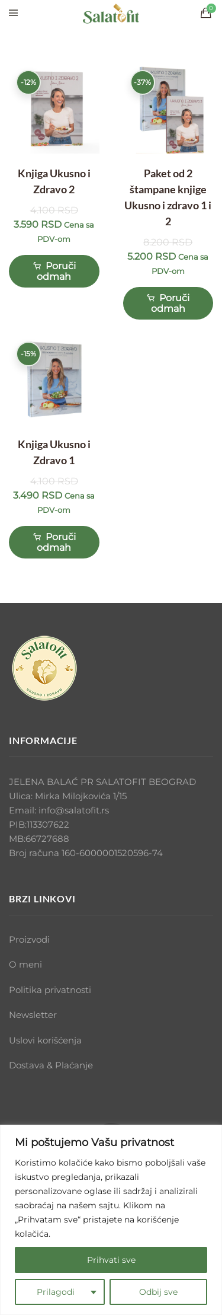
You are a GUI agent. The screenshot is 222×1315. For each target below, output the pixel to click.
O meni (25, 964)
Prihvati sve (111, 1260)
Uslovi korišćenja (45, 1040)
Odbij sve (158, 1292)
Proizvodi (29, 939)
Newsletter (33, 1014)
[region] (111, 1220)
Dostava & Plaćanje (51, 1065)
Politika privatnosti (50, 989)
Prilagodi (56, 1292)
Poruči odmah (54, 271)
